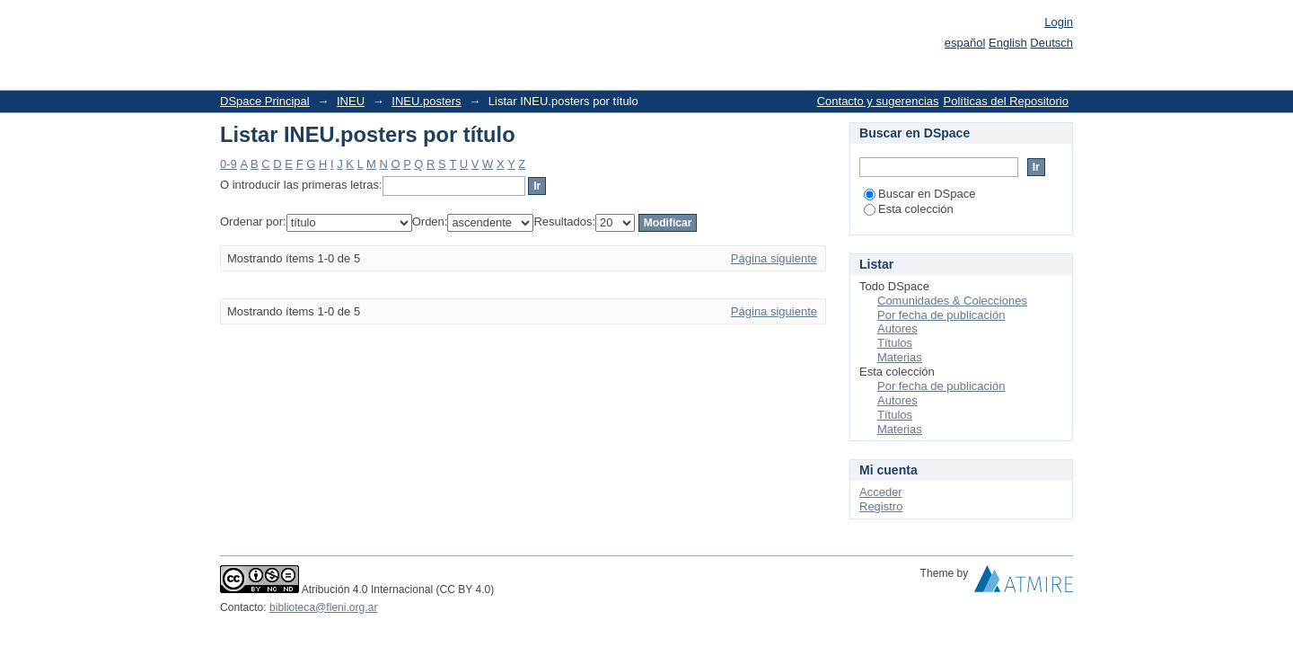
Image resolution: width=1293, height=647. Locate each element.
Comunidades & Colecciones (952, 300)
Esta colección (909, 209)
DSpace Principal (265, 101)
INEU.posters (426, 101)
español (965, 42)
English (1008, 42)
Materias (899, 357)
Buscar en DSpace (919, 193)
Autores (897, 328)
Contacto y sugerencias (878, 101)
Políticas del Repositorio (1006, 101)
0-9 (228, 164)
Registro (880, 506)
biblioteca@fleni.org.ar (323, 607)
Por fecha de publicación (941, 315)
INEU (351, 101)
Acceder (880, 492)
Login (1058, 22)
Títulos (894, 343)
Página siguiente (774, 258)
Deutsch (1051, 42)
